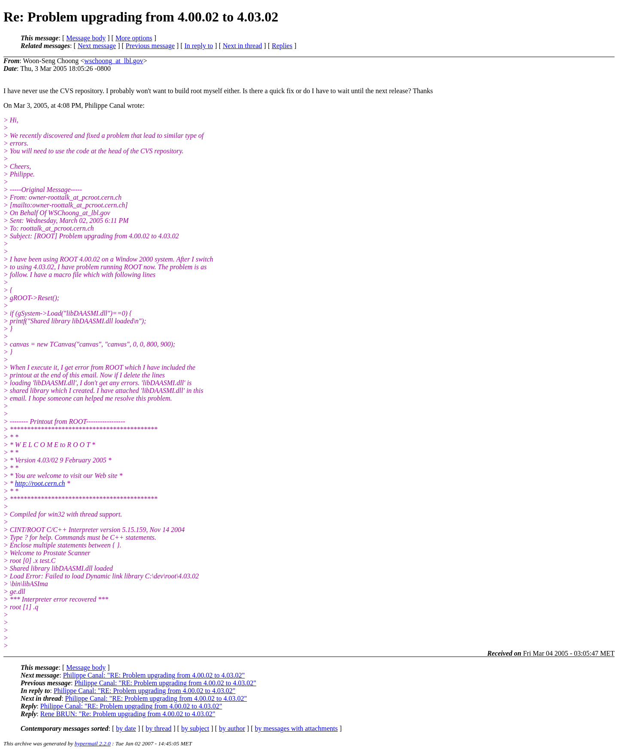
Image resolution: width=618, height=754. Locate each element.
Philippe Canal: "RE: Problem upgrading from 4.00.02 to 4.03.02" (154, 675)
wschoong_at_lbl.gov (113, 60)
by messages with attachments (296, 728)
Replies (282, 45)
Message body (86, 38)
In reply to (199, 45)
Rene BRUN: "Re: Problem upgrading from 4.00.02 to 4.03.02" (127, 714)
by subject (195, 728)
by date (126, 728)
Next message (97, 45)
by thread (159, 728)
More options (133, 38)
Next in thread (242, 45)
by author (232, 728)
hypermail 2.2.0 (93, 743)
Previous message (150, 45)
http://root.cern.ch (40, 483)
